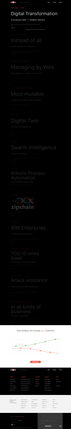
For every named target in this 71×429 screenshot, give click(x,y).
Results (54, 2)
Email (43, 418)
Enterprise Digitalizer (23, 369)
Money (60, 2)
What (49, 2)
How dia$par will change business (35, 330)
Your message (42, 423)
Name (43, 415)
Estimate (36, 362)
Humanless (17, 416)
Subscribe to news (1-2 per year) (48, 420)
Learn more (13, 27)
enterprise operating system (24, 2)
